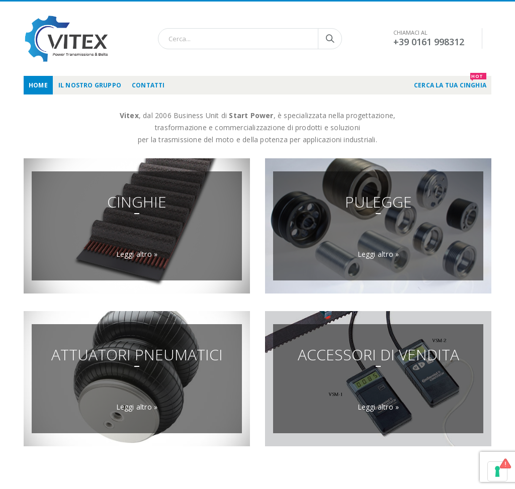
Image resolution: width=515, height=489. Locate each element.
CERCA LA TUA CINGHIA (450, 82)
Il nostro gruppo (89, 85)
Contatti (148, 85)
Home (38, 85)
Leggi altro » (137, 254)
